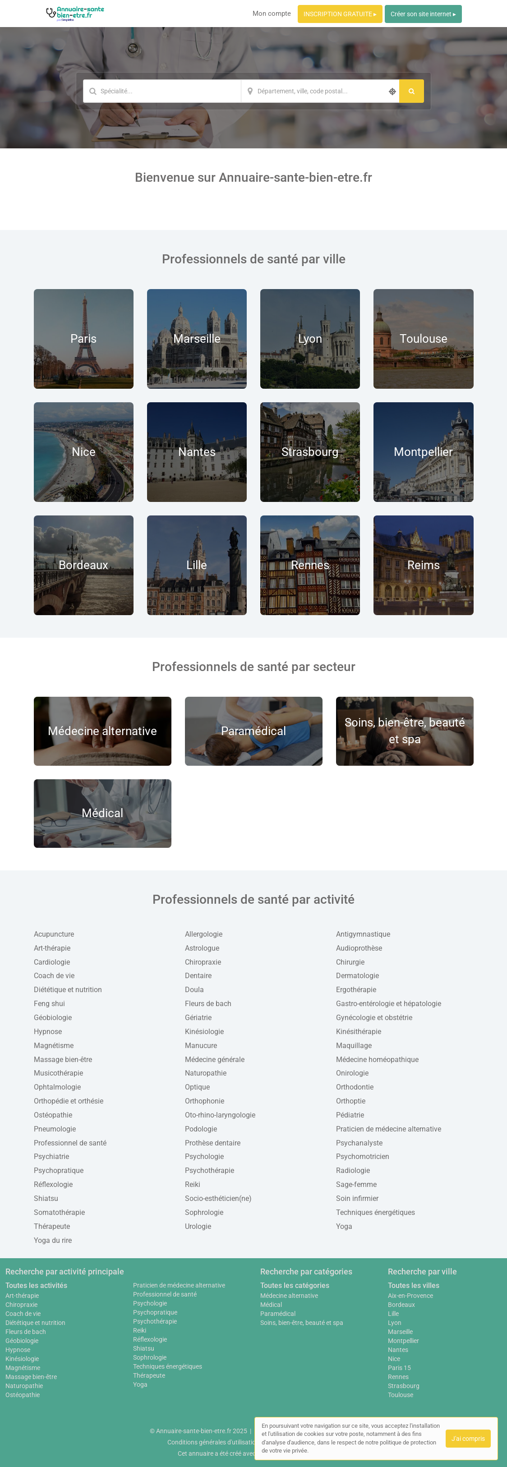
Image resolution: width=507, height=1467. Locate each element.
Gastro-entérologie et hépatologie (388, 1003)
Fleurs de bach (208, 1003)
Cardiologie (52, 962)
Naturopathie (205, 1073)
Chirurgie (350, 962)
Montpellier (403, 1340)
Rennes (398, 1376)
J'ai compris (468, 1438)
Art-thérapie (52, 948)
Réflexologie (53, 1184)
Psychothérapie (209, 1170)
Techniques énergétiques (375, 1212)
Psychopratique (58, 1170)
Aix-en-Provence (410, 1295)
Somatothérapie (59, 1212)
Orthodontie (354, 1087)
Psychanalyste (359, 1143)
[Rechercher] (411, 91)
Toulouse (400, 1394)
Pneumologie (55, 1129)
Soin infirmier (357, 1198)
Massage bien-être (63, 1059)
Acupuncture (54, 934)
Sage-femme (356, 1184)
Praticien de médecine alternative (388, 1129)
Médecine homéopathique (377, 1059)
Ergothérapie (356, 989)
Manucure (201, 1045)
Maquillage (354, 1045)
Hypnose (48, 1031)
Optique (197, 1087)
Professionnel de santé (70, 1143)
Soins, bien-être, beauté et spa (301, 1322)
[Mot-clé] (162, 91)
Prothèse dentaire (212, 1143)
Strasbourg (403, 1385)
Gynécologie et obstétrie (374, 1017)
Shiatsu (46, 1198)
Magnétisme (54, 1045)
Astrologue (202, 948)
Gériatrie (198, 1017)
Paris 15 (399, 1367)
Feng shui (49, 1003)
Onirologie (352, 1073)
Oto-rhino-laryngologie (220, 1115)
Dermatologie (357, 975)
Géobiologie (53, 1017)
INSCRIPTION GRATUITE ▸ (340, 14)
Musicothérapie (58, 1073)
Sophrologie (204, 1212)
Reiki (192, 1184)
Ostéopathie (53, 1115)
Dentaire (198, 975)
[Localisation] (320, 91)
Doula (194, 989)
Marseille (400, 1331)
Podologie (201, 1129)
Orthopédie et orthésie (68, 1101)
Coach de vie (54, 975)
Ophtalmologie (57, 1087)
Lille (393, 1313)
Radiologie (353, 1170)
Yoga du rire (53, 1240)
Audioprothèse (359, 948)
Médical (271, 1304)
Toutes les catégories (294, 1285)
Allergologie (203, 934)
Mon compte (272, 13)
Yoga (344, 1226)
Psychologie (204, 1156)
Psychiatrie (51, 1156)
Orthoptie (350, 1101)
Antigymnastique (363, 934)
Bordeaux (401, 1304)
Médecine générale (214, 1059)
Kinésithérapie (358, 1031)
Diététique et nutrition (68, 989)
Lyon (394, 1322)
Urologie (198, 1226)
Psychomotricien (362, 1156)
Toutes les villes (413, 1285)
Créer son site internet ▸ (423, 14)
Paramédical (277, 1313)
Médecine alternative (289, 1295)
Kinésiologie (204, 1031)
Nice (394, 1358)
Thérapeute (52, 1226)
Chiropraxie (203, 962)
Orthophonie (204, 1101)
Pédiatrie (350, 1115)
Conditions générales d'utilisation (213, 1442)
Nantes (398, 1349)
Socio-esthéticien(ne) (218, 1198)
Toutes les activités (36, 1285)
